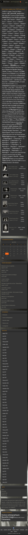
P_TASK (23, 130)
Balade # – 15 (7, 26)
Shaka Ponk (9, 154)
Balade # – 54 (19, 47)
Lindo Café (8, 103)
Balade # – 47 (12, 43)
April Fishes (12, 17)
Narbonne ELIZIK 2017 (13, 114)
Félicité (16, 86)
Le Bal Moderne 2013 (10, 101)
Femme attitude (22, 86)
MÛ (10, 110)
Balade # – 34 (18, 35)
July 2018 (4, 350)
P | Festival (14, 118)
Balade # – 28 (11, 21)
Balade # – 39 (5, 39)
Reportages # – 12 (19, 138)
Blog (1, 529)
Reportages (6, 136)
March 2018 (5, 361)
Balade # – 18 (5, 28)
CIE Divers (17, 73)
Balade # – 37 (15, 37)
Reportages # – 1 (14, 136)
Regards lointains (14, 132)
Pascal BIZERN (20, 120)
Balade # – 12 (20, 19)
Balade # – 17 (21, 26)
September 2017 (6, 366)
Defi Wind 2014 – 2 (19, 80)
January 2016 (5, 408)
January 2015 (5, 432)
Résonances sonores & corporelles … (8, 266)
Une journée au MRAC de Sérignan (8, 301)
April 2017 (5, 377)
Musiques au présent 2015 (16, 112)
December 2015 (6, 410)
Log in (3, 489)
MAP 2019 (17, 105)
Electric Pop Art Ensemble (8, 83)
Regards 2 (8, 132)
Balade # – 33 (12, 35)
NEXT (20, 114)
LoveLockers (15, 103)
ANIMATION (5, 17)
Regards (4, 132)
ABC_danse (10, 13)
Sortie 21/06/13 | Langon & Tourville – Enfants (13, 155)
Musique (13, 109)
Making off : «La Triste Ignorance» (8, 296)
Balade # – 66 (14, 55)
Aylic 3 (9, 19)
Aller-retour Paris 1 (6, 15)
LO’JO (12, 103)
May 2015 (4, 421)
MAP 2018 (11, 106)
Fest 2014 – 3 (20, 88)
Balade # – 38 (22, 37)
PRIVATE (19, 124)
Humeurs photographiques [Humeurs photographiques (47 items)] (11, 515)
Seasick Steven (14, 152)
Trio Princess (15, 160)
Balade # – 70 (16, 57)
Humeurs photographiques (7, 317)
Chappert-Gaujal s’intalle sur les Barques (9, 274)
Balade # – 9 (7, 65)
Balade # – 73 (13, 59)
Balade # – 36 (9, 37)
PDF (24, 120)
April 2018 (5, 358)
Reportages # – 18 (16, 144)
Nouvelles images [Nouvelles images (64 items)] (8, 517)
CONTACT (15, 531)
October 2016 (5, 385)
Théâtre (4, 160)
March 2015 (5, 427)
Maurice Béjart (9, 107)
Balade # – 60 (19, 51)
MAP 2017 (5, 106)
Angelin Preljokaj (20, 15)
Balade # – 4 (12, 39)
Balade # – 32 (5, 35)
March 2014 (5, 452)
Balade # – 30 (18, 33)
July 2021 (4, 336)
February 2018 (5, 363)
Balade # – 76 (12, 61)
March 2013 (5, 482)
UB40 (19, 160)
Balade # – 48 (17, 43)
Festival (3, 90)
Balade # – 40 (18, 39)
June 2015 (4, 419)
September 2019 (6, 347)
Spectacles (6, 158)
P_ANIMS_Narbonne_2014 (14, 126)
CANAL (23, 71)
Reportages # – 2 (6, 146)
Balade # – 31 (23, 33)
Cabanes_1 (20, 69)
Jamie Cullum (14, 95)
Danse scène (10, 78)
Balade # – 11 (18, 24)
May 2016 (4, 399)
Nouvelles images (6, 320)
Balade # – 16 (14, 26)
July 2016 (4, 394)
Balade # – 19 (11, 27)
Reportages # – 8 (16, 150)
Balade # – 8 (11, 63)
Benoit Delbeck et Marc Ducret (14, 67)
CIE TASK (8, 75)
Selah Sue (20, 152)
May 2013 (4, 476)
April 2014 (5, 449)
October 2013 (5, 465)
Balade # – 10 (12, 24)
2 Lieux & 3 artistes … (6, 279)
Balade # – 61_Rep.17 (7, 53)
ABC (6, 13)
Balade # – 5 (7, 45)
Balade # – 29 (6, 33)
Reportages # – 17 (7, 144)
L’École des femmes (21, 99)
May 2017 (4, 374)
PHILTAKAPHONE (6, 122)
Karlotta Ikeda (8, 99)
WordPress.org (4, 495)
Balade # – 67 (21, 55)
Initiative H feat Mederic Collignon (14, 94)
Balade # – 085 (6, 23)
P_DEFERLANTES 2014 (8, 128)
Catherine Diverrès (6, 73)
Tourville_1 (9, 160)
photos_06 (14, 124)
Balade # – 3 (12, 33)
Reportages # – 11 (10, 138)
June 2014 (4, 443)
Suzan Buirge (15, 158)
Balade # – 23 (20, 30)
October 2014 (5, 438)
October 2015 (5, 413)
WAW (3, 162)
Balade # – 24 (5, 31)
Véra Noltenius (23, 160)
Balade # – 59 (5, 51)
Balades (13, 65)
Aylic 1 (3, 19)
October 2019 (5, 344)
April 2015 (5, 424)
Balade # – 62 (16, 53)
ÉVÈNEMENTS (6, 86)
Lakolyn (3, 101)
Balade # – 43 (13, 41)
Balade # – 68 (4, 57)
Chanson (12, 73)
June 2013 (4, 474)
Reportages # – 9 (6, 152)
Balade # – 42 (6, 41)
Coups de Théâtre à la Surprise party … (9, 305)
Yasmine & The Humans (13, 162)
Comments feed (4, 493)
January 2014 (5, 457)
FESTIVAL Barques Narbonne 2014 (14, 90)
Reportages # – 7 (7, 150)
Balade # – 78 (23, 61)
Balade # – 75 (5, 61)
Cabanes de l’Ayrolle (11, 69)
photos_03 (4, 124)
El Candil (22, 82)
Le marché (19, 101)
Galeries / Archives (7, 529)
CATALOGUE (22, 529)
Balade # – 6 (12, 51)
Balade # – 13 (5, 21)
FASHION (12, 86)
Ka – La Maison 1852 (16, 98)
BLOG (22, 67)
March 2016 (5, 405)
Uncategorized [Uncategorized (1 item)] (22, 517)
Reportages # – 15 (6, 142)
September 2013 (6, 468)
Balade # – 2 (17, 28)
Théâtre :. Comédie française (22, 167)
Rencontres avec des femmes (13, 134)
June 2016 (4, 397)
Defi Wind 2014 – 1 (9, 80)
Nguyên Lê (10, 116)
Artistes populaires (20, 17)
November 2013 (6, 463)
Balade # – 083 (16, 21)
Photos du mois (14, 122)
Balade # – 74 (20, 59)
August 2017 (5, 369)
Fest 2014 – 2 (12, 88)
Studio (11, 158)
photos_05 (9, 124)
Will (6, 162)
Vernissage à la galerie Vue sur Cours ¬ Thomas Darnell (12, 283)
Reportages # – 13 (7, 140)
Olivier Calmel (8, 118)
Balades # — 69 (19, 65)
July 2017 (4, 372)
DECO (15, 78)
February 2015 (5, 430)
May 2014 (4, 446)
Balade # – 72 (7, 59)
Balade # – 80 (18, 63)
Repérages (23, 134)
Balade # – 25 (11, 31)
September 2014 (6, 441)
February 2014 (5, 454)
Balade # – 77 (17, 61)
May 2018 (4, 355)
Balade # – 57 (14, 49)
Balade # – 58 (21, 49)
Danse (20, 75)
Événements (5, 314)
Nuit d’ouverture (17, 116)
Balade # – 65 (7, 55)
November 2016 (6, 383)
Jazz (18, 96)
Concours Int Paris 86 (13, 75)
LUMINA (21, 103)
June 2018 (4, 352)
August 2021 (5, 333)
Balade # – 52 (5, 47)
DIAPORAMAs (13, 82)
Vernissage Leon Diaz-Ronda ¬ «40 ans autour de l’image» (12, 292)
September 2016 (6, 388)
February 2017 (5, 380)
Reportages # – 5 (8, 148)
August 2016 (5, 391)
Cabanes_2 (5, 71)
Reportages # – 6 (17, 148)
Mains (24, 103)
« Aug (3, 258)
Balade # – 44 (20, 41)
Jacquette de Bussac (8, 95)
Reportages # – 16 (16, 142)
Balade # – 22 (13, 30)
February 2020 (5, 341)
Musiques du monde (4, 114)
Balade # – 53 (12, 47)
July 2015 (4, 416)
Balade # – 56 (8, 49)
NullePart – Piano (5, 270)
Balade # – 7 (10, 57)
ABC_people (17, 13)
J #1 (24, 94)
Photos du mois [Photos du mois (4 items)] (17, 517)
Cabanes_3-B (17, 71)
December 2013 (6, 460)
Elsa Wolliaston (16, 83)
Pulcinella (4, 126)
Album (22, 13)
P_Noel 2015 (18, 128)
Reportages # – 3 (15, 146)
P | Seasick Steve (21, 118)
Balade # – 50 (13, 45)
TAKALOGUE (20, 158)
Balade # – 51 (20, 45)
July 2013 (4, 471)
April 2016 (5, 402)
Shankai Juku (15, 154)
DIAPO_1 (18, 82)
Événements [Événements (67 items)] (6, 519)
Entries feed (4, 491)
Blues (3, 69)
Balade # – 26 (17, 31)
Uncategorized (5, 326)
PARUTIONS (14, 120)
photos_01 (21, 122)
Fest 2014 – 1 (5, 88)
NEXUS (6, 116)
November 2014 (6, 435)
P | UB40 (10, 120)
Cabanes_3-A (11, 71)
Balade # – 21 (7, 30)
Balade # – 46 (7, 43)
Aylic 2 (5, 19)
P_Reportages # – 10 (16, 130)
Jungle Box (8, 98)
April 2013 (5, 479)
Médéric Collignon (16, 108)
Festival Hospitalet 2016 (8, 92)
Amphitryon (13, 15)
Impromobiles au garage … (6, 287)
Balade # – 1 (14, 19)
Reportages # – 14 (16, 140)
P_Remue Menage (7, 130)
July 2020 (4, 339)
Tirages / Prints (15, 529)
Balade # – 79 (5, 63)
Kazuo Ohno (13, 99)
